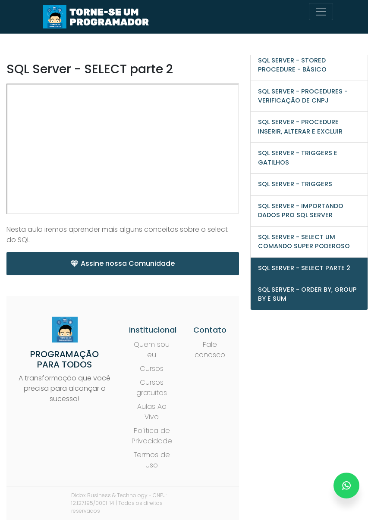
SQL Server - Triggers (295, 184)
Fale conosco (210, 349)
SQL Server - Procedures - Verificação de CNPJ (303, 96)
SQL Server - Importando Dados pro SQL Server (300, 210)
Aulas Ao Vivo (152, 412)
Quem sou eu (152, 349)
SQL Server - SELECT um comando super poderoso (304, 241)
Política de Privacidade (152, 436)
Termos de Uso (152, 460)
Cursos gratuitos (151, 387)
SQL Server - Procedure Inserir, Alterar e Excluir (300, 126)
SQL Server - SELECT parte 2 (304, 268)
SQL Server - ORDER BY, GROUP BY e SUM (307, 294)
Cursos (152, 369)
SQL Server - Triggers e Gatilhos (297, 157)
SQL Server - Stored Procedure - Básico (292, 65)
